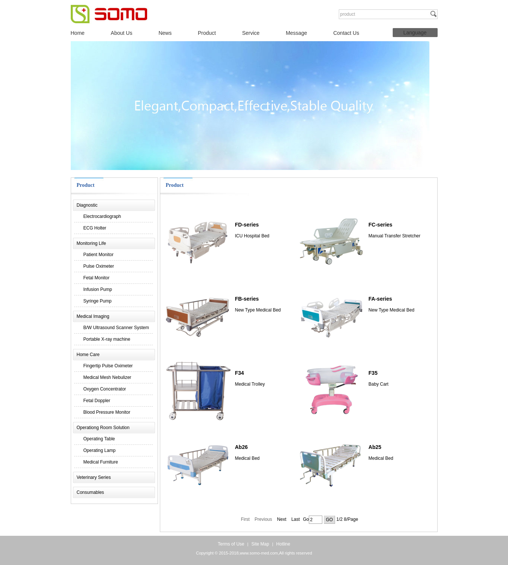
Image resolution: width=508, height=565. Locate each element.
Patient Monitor (98, 254)
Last (295, 519)
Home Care (88, 354)
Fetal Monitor (96, 277)
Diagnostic (87, 205)
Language (414, 33)
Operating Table (99, 438)
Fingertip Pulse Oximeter (108, 365)
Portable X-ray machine (106, 339)
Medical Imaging (93, 316)
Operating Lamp (99, 450)
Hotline (283, 544)
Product (207, 33)
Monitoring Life (91, 243)
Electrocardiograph (102, 216)
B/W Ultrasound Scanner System (116, 327)
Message (296, 33)
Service (251, 33)
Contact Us (346, 33)
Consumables (90, 492)
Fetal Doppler (96, 400)
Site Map (260, 544)
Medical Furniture (100, 462)
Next (281, 519)
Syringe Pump (97, 301)
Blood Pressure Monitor (106, 412)
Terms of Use (231, 544)
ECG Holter (94, 228)
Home (78, 33)
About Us (122, 33)
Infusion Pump (97, 289)
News (164, 33)
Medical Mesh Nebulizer (107, 377)
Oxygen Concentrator (104, 389)
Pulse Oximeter (98, 266)
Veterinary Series (94, 477)
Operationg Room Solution (103, 427)
